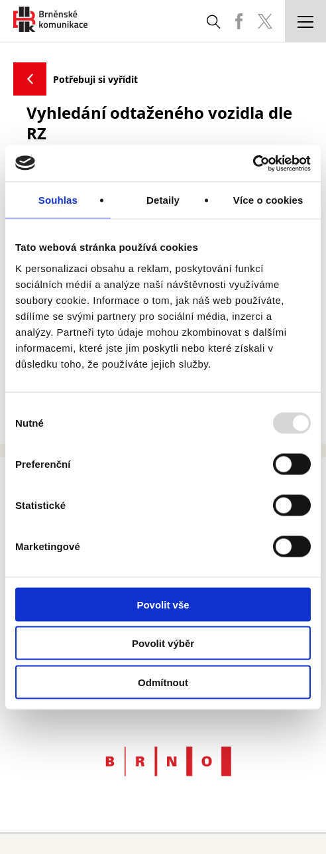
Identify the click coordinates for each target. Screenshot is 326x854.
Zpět (29, 79)
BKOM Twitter (265, 21)
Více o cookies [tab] (268, 200)
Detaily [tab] (163, 200)
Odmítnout (163, 681)
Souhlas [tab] (58, 200)
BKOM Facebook (238, 21)
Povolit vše (162, 604)
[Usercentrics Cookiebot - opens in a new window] (253, 163)
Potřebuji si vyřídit (95, 79)
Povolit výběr (163, 643)
